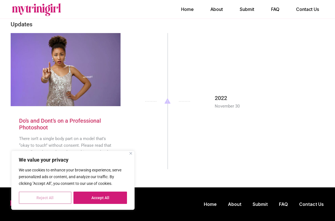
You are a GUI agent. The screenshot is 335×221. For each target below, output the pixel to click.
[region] (73, 180)
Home (187, 9)
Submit (247, 9)
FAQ (275, 9)
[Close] (131, 153)
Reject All (45, 198)
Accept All (100, 198)
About (217, 9)
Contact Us (307, 9)
